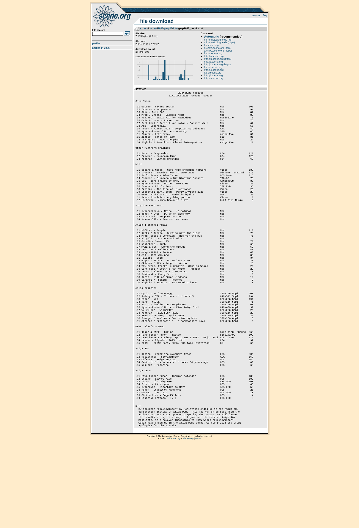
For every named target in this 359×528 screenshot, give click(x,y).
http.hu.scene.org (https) (217, 58)
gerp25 (168, 28)
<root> (144, 28)
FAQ (265, 15)
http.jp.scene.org (213, 61)
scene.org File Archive (112, 16)
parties (153, 28)
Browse (255, 15)
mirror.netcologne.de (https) (219, 42)
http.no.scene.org (214, 69)
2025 (160, 28)
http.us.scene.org (213, 78)
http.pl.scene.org (213, 75)
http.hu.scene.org (214, 56)
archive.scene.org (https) (218, 50)
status (198, 522)
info (175, 28)
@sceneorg (188, 522)
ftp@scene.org (173, 522)
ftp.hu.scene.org (213, 53)
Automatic (211, 36)
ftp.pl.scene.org (212, 72)
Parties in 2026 (101, 48)
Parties (96, 43)
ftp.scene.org (211, 45)
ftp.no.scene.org (213, 67)
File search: (98, 30)
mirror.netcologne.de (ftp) (218, 39)
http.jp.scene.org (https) (217, 64)
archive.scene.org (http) (217, 48)
